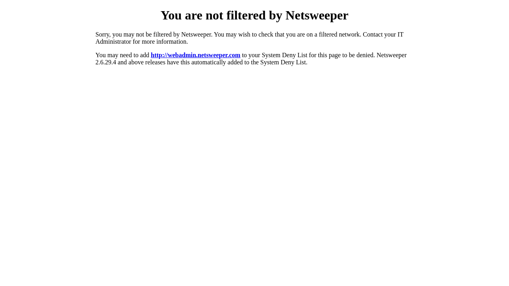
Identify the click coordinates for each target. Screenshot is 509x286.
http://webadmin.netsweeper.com (195, 55)
